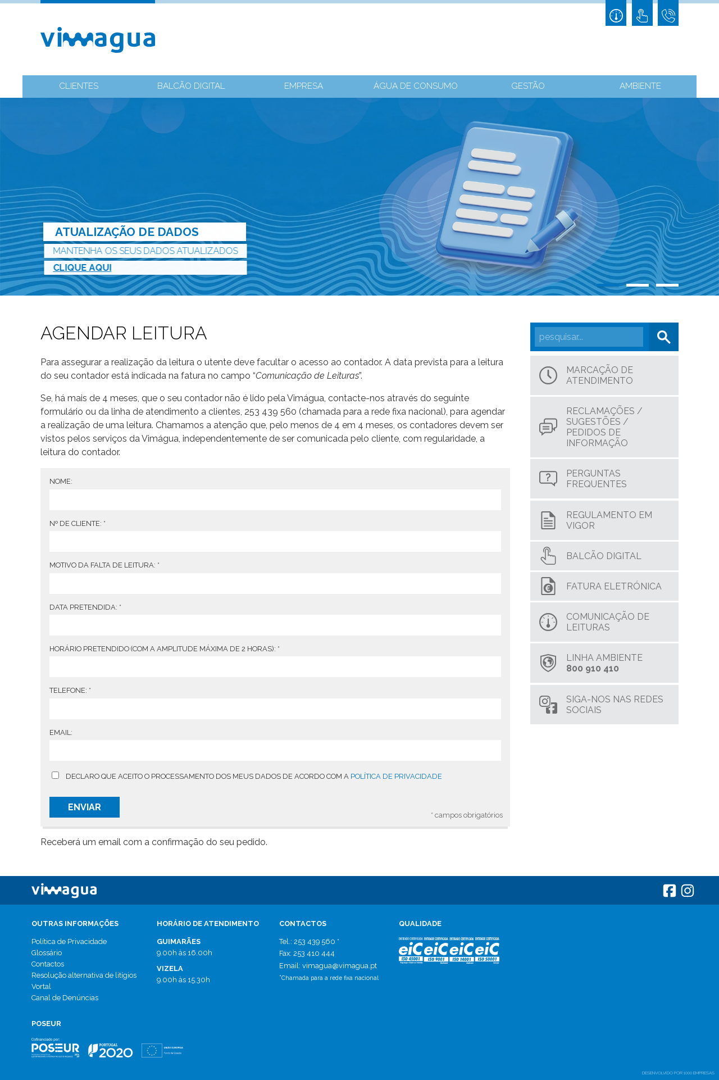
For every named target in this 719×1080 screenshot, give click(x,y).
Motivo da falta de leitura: (104, 565)
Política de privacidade (396, 776)
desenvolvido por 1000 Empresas (678, 1073)
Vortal (41, 986)
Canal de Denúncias (64, 997)
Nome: (60, 481)
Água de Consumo (416, 87)
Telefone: (70, 690)
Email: (60, 732)
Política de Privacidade (69, 941)
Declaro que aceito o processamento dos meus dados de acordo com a (254, 776)
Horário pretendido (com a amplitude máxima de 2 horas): (164, 649)
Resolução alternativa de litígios (83, 975)
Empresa (303, 87)
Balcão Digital (191, 87)
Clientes (78, 87)
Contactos (47, 964)
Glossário (46, 953)
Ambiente (641, 87)
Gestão (528, 87)
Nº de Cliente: (77, 523)
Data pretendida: (85, 607)
